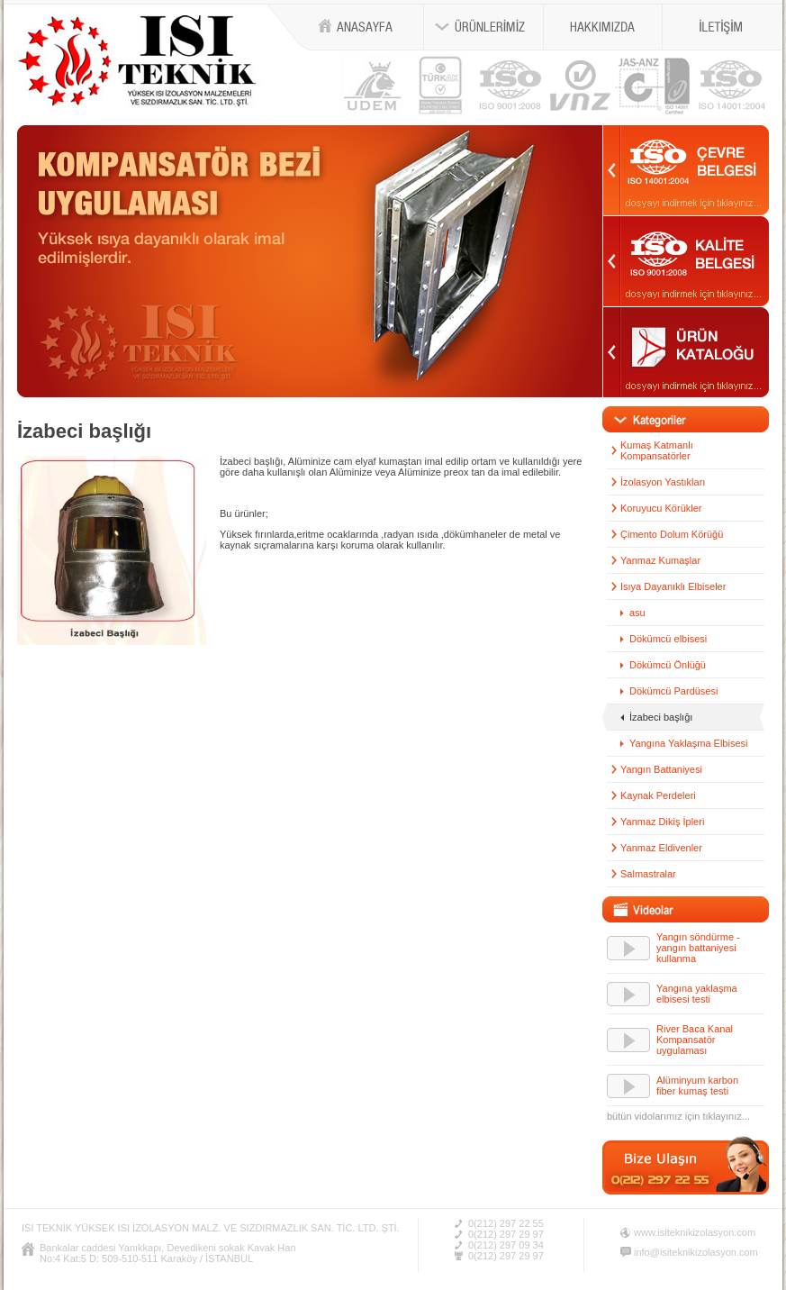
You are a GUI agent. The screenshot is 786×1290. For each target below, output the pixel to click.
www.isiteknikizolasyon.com (694, 1232)
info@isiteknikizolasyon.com (696, 1252)
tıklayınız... (726, 1116)
